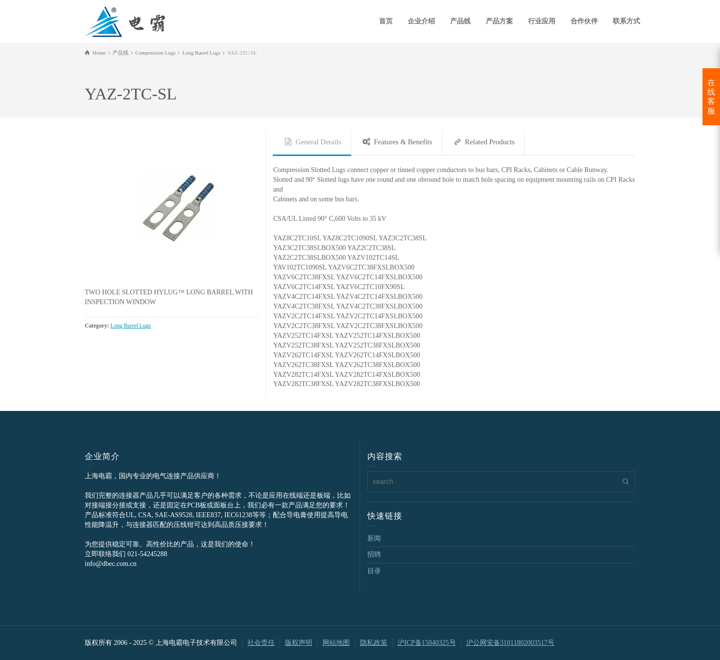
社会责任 (261, 642)
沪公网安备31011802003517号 (510, 642)
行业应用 (541, 21)
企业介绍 (421, 21)
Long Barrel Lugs (131, 326)
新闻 (374, 538)
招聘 (374, 554)
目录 (374, 571)
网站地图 (336, 642)
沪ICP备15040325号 (427, 642)
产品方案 (499, 21)
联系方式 (626, 21)
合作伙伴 (584, 21)
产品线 (460, 21)
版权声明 (298, 642)
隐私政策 (373, 642)
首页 (386, 21)
